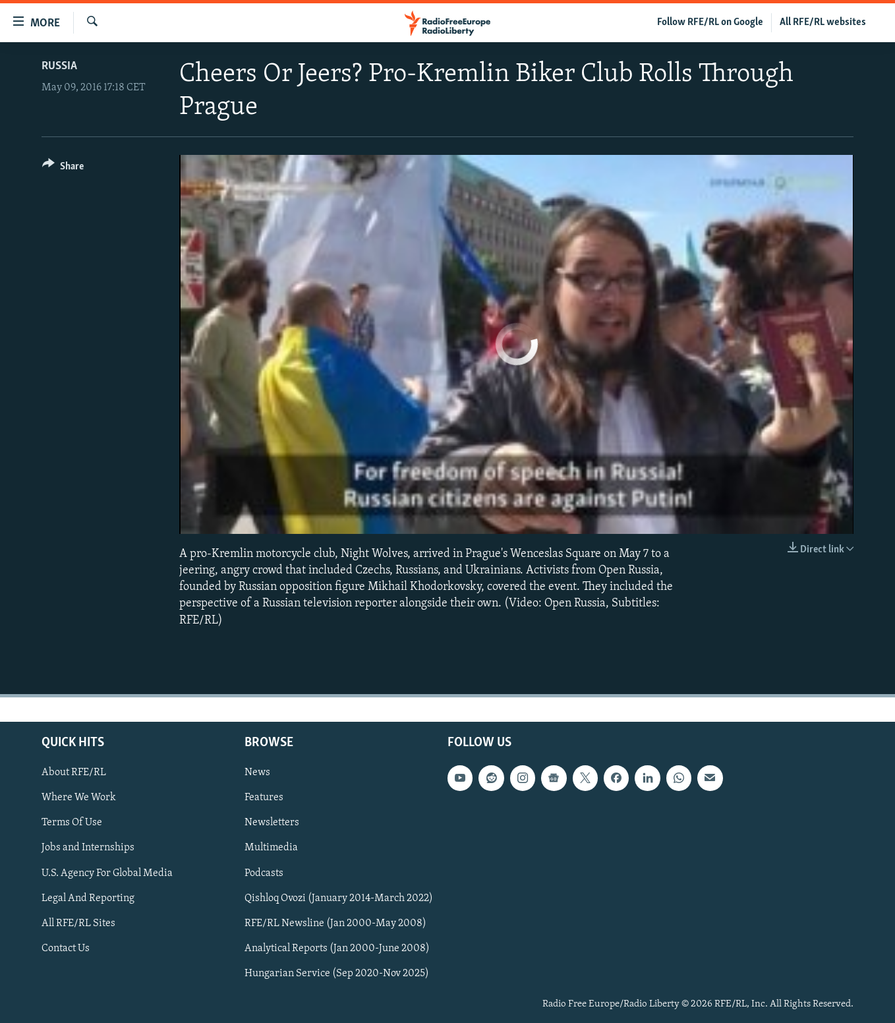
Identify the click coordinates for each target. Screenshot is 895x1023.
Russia (59, 66)
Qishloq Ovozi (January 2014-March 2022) (339, 897)
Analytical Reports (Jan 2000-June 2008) (337, 948)
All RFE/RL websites (823, 22)
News (257, 772)
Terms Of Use (72, 822)
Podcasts (264, 872)
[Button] (63, 168)
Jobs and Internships (88, 847)
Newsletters (272, 822)
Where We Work (79, 797)
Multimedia (271, 847)
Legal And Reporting (88, 897)
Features (264, 797)
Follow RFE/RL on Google (710, 22)
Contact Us (66, 948)
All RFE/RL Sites (78, 923)
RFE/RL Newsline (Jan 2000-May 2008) (335, 923)
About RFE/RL (74, 772)
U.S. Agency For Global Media (107, 872)
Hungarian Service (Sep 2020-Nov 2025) (337, 973)
